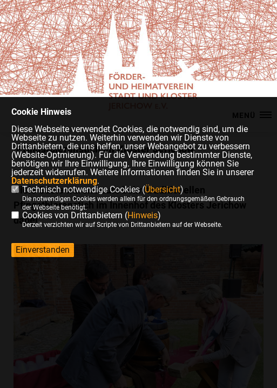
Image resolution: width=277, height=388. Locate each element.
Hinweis (142, 215)
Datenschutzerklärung (54, 181)
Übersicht (162, 189)
